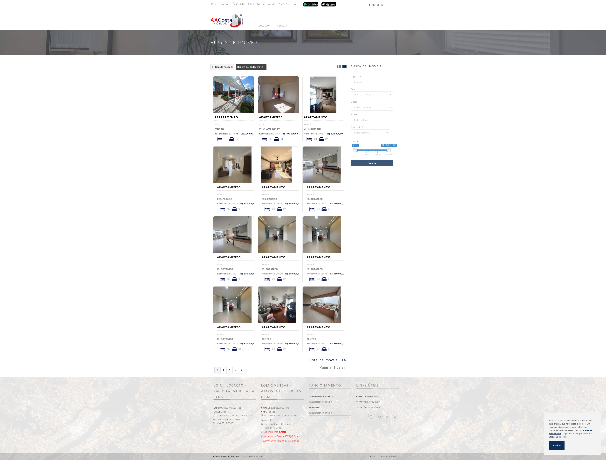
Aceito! (557, 445)
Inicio (249, 25)
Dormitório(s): (357, 127)
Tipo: (353, 89)
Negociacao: (357, 76)
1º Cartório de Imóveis (404, 401)
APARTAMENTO (227, 117)
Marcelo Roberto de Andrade (225, 456)
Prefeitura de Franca (403, 396)
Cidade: (355, 101)
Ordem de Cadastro (250, 66)
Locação (264, 25)
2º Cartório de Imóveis (404, 407)
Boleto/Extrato (403, 18)
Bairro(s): (355, 114)
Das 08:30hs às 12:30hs (356, 413)
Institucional (340, 25)
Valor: (356, 141)
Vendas (282, 25)
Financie (322, 25)
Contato (360, 23)
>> (242, 370)
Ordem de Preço (222, 66)
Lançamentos (302, 25)
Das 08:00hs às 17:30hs (356, 401)
